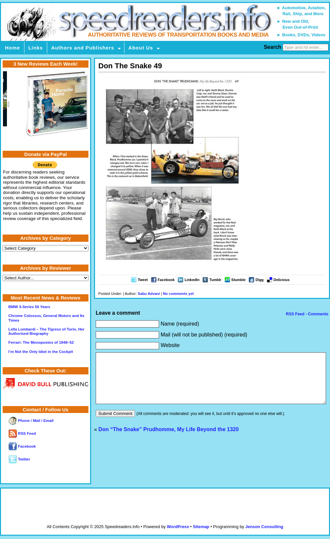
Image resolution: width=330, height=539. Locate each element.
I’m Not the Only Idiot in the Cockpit (40, 352)
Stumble (238, 280)
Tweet (143, 280)
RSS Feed (22, 433)
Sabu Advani (149, 294)
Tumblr (215, 280)
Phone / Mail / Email (31, 421)
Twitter (19, 459)
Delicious (282, 280)
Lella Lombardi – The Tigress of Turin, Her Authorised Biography (46, 331)
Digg (259, 280)
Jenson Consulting (264, 526)
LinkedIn (191, 280)
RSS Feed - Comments (306, 314)
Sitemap (201, 526)
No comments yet (178, 294)
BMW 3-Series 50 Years (29, 307)
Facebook (166, 280)
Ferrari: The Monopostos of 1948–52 (41, 342)
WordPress (178, 526)
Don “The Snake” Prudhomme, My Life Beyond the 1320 (168, 439)
